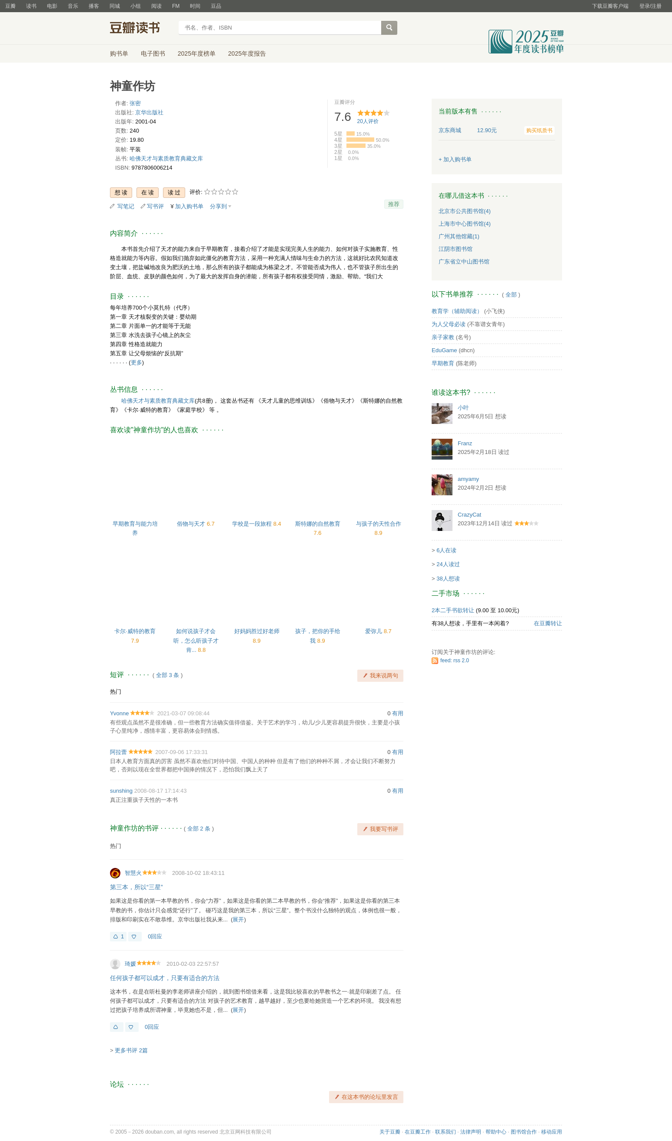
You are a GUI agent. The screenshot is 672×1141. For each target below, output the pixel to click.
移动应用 (551, 1132)
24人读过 (447, 564)
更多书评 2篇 (131, 1050)
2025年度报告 (247, 53)
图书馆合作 (524, 1132)
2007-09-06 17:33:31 (181, 752)
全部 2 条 (198, 828)
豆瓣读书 (141, 29)
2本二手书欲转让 (453, 610)
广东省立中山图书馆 (464, 261)
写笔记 (125, 206)
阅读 (156, 6)
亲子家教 (443, 337)
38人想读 (447, 578)
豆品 (216, 6)
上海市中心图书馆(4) (465, 223)
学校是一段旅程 (252, 523)
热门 (115, 691)
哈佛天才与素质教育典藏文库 (166, 158)
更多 (136, 362)
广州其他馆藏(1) (459, 236)
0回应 (155, 936)
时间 (195, 6)
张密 (135, 103)
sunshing (121, 790)
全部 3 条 (167, 675)
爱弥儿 (374, 631)
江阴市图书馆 (455, 249)
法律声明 (470, 1132)
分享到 (218, 206)
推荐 (393, 204)
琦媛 (130, 964)
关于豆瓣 (389, 1132)
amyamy (468, 479)
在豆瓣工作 (418, 1132)
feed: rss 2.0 (454, 660)
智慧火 (133, 873)
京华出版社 (149, 112)
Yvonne (119, 713)
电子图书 (153, 53)
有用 (397, 713)
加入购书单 (189, 206)
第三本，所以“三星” (136, 887)
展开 (238, 919)
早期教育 (443, 363)
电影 (52, 6)
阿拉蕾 (118, 752)
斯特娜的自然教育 (317, 523)
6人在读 (446, 550)
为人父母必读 (449, 324)
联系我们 (445, 1132)
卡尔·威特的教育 (135, 631)
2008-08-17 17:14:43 (160, 790)
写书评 (155, 206)
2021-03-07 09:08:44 (183, 713)
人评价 (368, 121)
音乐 (73, 6)
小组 (135, 6)
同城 (115, 6)
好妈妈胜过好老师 (256, 631)
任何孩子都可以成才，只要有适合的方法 (165, 977)
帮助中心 (496, 1132)
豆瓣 (10, 6)
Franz (465, 443)
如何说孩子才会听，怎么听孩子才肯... (196, 640)
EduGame (444, 350)
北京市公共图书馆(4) (465, 211)
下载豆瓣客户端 (610, 6)
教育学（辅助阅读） (457, 311)
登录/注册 (650, 6)
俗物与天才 (192, 523)
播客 (94, 6)
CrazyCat (469, 514)
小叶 (463, 407)
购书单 (119, 53)
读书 (31, 6)
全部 (511, 294)
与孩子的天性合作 (378, 523)
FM (176, 6)
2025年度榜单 (197, 53)
